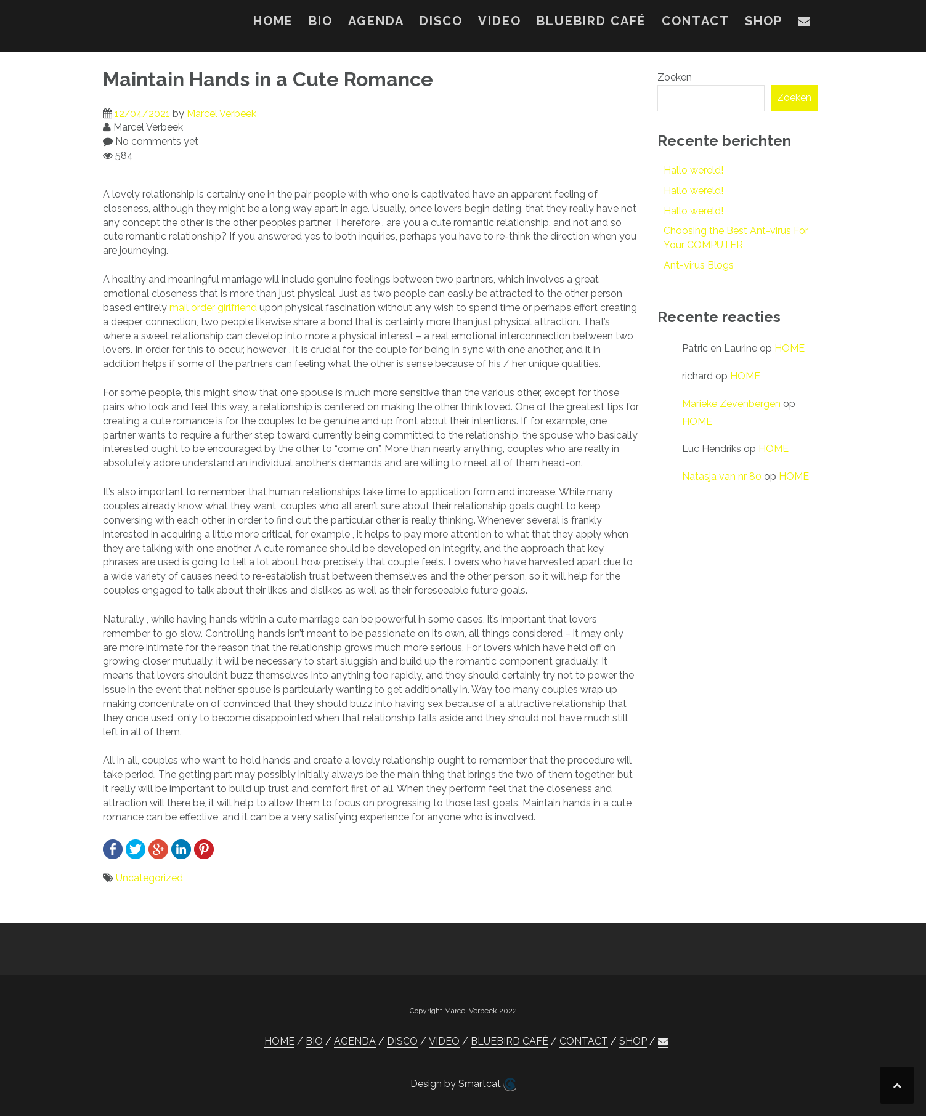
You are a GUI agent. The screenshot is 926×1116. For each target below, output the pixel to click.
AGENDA (376, 21)
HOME (273, 21)
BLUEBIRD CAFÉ (591, 21)
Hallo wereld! (693, 170)
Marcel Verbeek (221, 113)
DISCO (441, 21)
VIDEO (499, 21)
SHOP (763, 21)
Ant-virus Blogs (699, 265)
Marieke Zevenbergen (731, 404)
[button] (804, 23)
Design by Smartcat (463, 1084)
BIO (321, 21)
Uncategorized (149, 878)
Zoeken (674, 77)
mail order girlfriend (213, 307)
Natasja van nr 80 (722, 476)
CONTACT (695, 21)
